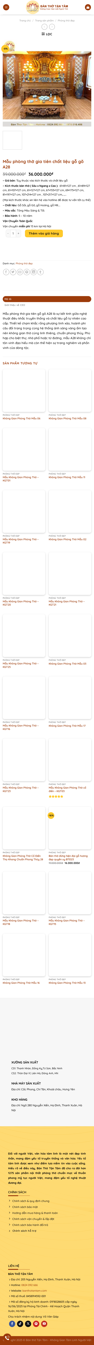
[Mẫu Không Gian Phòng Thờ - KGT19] (24, 511)
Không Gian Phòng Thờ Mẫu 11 (67, 477)
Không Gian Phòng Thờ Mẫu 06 (21, 418)
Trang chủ (25, 20)
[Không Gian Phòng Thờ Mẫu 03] (70, 635)
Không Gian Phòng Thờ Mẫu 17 (67, 725)
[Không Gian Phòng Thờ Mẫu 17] (70, 697)
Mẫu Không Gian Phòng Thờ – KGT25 (21, 665)
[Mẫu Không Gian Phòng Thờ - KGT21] (70, 573)
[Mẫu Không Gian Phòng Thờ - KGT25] (24, 635)
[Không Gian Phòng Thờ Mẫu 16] (24, 955)
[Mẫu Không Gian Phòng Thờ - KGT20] (24, 573)
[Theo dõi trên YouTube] (44, 1324)
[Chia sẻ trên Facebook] (6, 272)
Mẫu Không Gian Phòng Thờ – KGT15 (67, 922)
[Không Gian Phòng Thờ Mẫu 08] (70, 390)
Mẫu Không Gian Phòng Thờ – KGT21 (67, 603)
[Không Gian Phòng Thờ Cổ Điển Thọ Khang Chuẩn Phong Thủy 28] (24, 828)
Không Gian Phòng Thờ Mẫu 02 (67, 539)
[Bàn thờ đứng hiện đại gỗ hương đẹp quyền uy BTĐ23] (70, 828)
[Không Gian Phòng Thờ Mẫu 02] (70, 511)
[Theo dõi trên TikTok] (20, 1324)
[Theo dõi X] (28, 1324)
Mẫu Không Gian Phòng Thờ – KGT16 (21, 727)
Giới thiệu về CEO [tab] (15, 305)
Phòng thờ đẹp (66, 20)
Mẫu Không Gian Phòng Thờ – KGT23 (21, 789)
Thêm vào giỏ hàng (44, 233)
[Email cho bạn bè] (20, 272)
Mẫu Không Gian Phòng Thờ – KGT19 (21, 541)
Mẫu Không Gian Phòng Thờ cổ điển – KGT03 (67, 789)
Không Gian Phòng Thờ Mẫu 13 (67, 982)
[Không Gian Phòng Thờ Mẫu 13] (70, 955)
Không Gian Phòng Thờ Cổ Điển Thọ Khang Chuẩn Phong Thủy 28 (23, 857)
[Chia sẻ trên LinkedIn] (33, 272)
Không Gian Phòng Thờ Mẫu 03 (67, 663)
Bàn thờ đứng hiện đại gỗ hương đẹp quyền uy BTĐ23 (68, 857)
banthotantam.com (34, 1290)
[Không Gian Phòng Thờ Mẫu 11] (70, 449)
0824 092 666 (29, 1285)
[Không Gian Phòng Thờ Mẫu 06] (24, 390)
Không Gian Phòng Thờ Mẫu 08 (67, 418)
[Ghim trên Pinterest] (27, 272)
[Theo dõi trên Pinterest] (36, 1324)
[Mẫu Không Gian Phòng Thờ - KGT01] (24, 449)
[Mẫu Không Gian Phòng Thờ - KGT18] (24, 893)
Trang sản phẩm (44, 20)
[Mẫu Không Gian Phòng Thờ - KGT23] (24, 759)
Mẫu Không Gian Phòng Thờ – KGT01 (21, 479)
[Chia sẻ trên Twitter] (13, 272)
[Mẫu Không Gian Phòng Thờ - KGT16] (24, 697)
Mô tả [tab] (8, 299)
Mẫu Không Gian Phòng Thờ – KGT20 (21, 603)
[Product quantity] (13, 233)
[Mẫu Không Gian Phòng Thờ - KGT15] (70, 893)
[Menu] (6, 7)
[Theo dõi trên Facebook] (12, 1324)
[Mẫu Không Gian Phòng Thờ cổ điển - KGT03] (70, 759)
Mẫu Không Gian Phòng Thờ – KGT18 (21, 922)
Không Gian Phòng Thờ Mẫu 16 (21, 982)
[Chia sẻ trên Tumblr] (40, 272)
